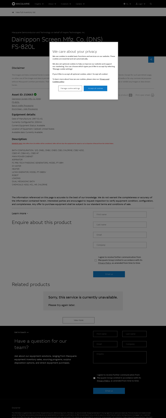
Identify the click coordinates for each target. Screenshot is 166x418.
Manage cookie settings (70, 88)
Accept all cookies (95, 88)
